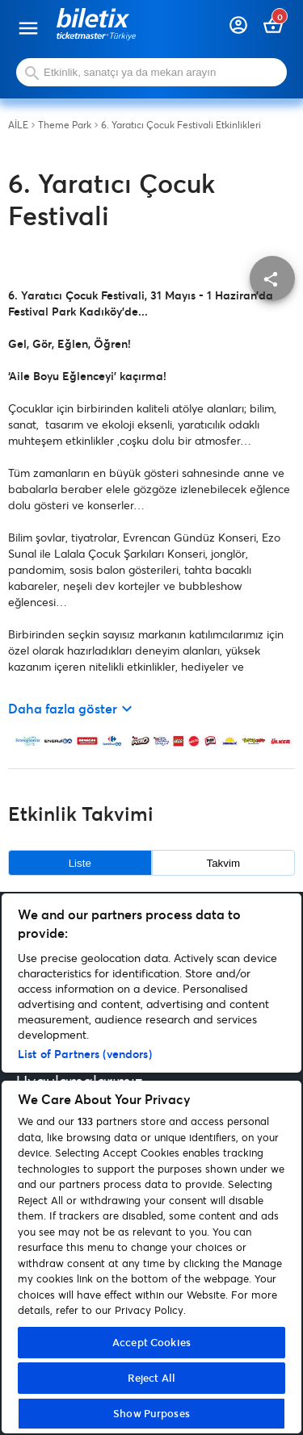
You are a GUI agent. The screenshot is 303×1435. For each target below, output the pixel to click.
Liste (80, 863)
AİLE (18, 125)
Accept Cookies (151, 1342)
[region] (151, 1163)
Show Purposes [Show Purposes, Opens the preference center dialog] (151, 1413)
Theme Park (64, 125)
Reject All (151, 1377)
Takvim (223, 863)
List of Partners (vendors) (85, 1053)
